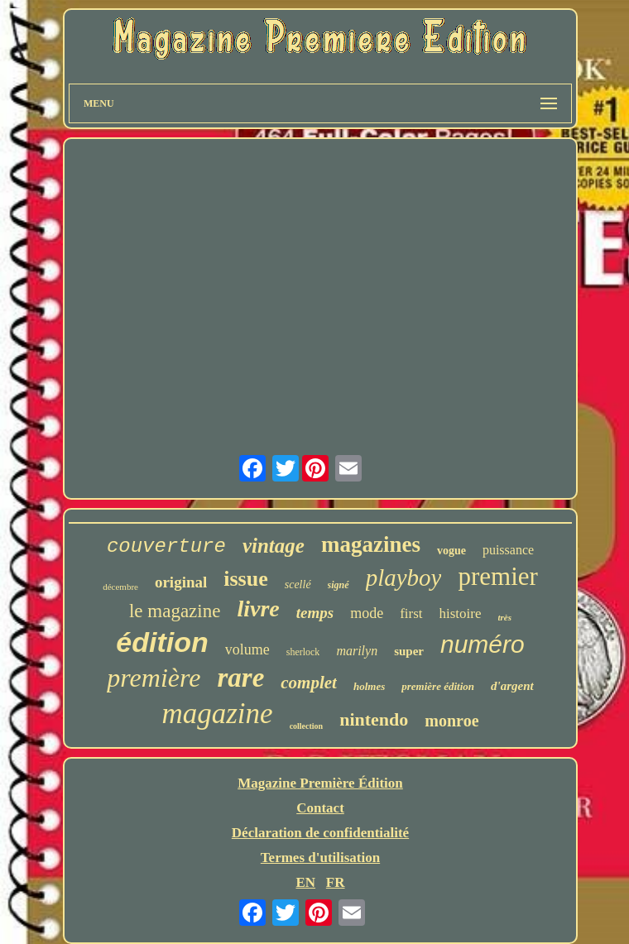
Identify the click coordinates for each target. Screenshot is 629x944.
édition (162, 642)
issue (245, 579)
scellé (298, 584)
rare (240, 677)
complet (309, 682)
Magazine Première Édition (320, 783)
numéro (482, 644)
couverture (166, 546)
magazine (216, 713)
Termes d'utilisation (320, 857)
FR (335, 882)
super (409, 651)
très (505, 617)
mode (366, 613)
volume (247, 649)
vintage (273, 545)
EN (305, 882)
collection (307, 726)
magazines (370, 544)
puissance (508, 550)
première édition (437, 686)
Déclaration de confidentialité (320, 833)
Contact (320, 808)
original (181, 582)
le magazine (174, 611)
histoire (460, 613)
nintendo (373, 719)
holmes (369, 686)
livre (258, 608)
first (411, 613)
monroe (451, 721)
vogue (451, 550)
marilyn (356, 651)
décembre (120, 587)
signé (338, 585)
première (153, 677)
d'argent (512, 685)
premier (497, 576)
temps (315, 612)
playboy (404, 577)
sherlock (303, 652)
